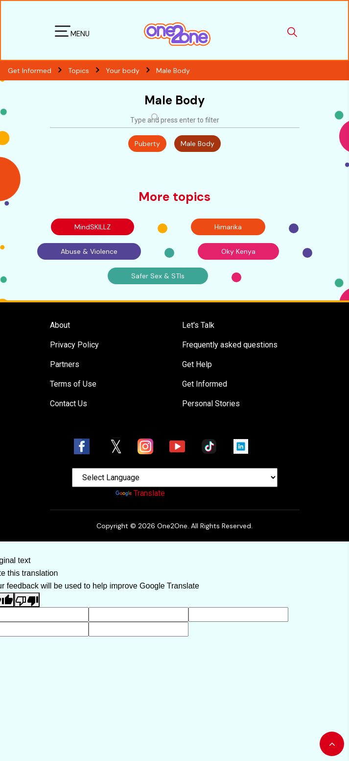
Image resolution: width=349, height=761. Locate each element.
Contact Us (68, 403)
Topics (87, 70)
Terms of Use (73, 384)
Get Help (197, 364)
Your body (131, 70)
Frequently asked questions (230, 344)
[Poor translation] (27, 599)
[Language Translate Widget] (175, 477)
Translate (140, 493)
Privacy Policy (74, 344)
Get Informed (204, 384)
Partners (64, 364)
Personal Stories (211, 403)
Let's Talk (198, 325)
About (60, 325)
